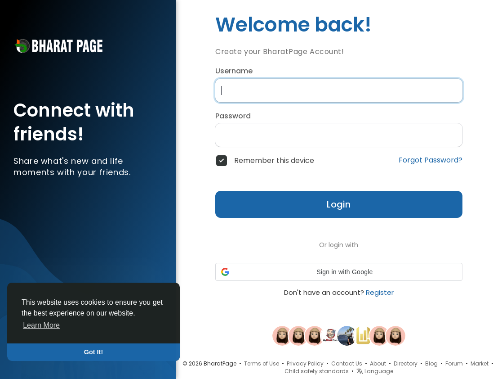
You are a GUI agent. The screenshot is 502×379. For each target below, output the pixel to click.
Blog (431, 363)
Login (339, 204)
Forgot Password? (430, 160)
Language (374, 371)
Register (380, 292)
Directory (406, 363)
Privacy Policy (305, 363)
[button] (338, 272)
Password (233, 116)
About (378, 363)
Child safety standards (316, 371)
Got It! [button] (93, 352)
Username (234, 71)
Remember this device (274, 161)
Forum (454, 363)
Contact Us (346, 363)
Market (480, 363)
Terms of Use (261, 363)
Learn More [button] (41, 325)
